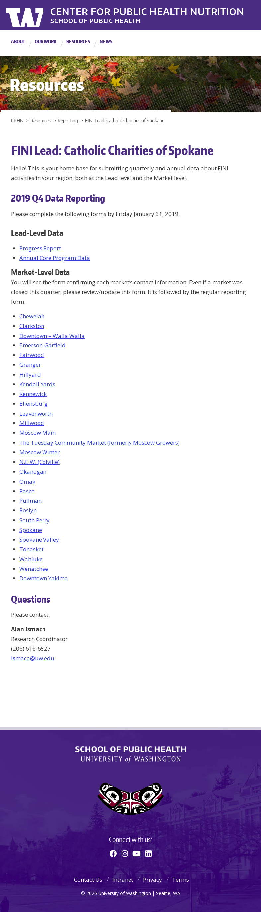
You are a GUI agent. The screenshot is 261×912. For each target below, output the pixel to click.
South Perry (34, 520)
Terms (180, 879)
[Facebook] (113, 853)
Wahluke (31, 559)
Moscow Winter (39, 452)
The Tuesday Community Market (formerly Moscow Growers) (99, 442)
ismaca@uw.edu (32, 658)
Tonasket (31, 549)
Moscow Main (37, 432)
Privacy (152, 879)
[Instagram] (125, 853)
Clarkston (31, 326)
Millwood (31, 423)
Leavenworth (36, 413)
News (106, 41)
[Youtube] (136, 853)
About (18, 41)
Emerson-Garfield (42, 345)
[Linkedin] (148, 853)
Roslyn (28, 510)
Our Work (46, 41)
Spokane (30, 530)
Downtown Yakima (43, 578)
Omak (27, 481)
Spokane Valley (39, 539)
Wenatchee (33, 568)
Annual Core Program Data (54, 258)
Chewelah (31, 316)
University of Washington (33, 15)
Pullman (30, 500)
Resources (78, 41)
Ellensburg (33, 403)
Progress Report (40, 248)
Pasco (27, 491)
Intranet (122, 879)
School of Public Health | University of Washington (130, 754)
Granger (30, 364)
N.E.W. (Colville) (39, 462)
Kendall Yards (37, 384)
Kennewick (33, 394)
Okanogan (32, 471)
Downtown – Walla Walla (52, 336)
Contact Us (88, 879)
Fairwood (31, 355)
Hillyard (30, 374)
